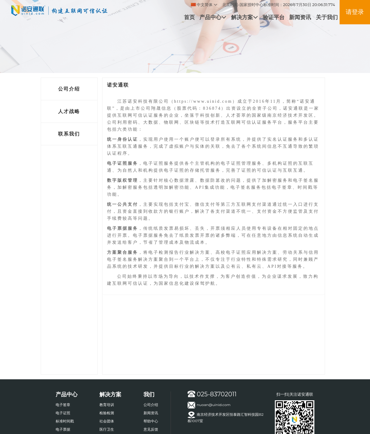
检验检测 (106, 413)
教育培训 (106, 404)
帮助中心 (151, 421)
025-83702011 (212, 394)
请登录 (355, 11)
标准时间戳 (65, 421)
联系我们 (69, 134)
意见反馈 (151, 429)
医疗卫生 (106, 429)
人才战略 (69, 111)
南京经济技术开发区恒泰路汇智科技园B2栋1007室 (226, 417)
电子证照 (63, 413)
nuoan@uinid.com (209, 405)
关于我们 (327, 17)
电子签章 (63, 404)
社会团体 (106, 421)
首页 (189, 17)
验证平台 (274, 17)
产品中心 (212, 17)
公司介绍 (69, 89)
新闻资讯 (300, 17)
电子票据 (63, 429)
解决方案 (244, 17)
